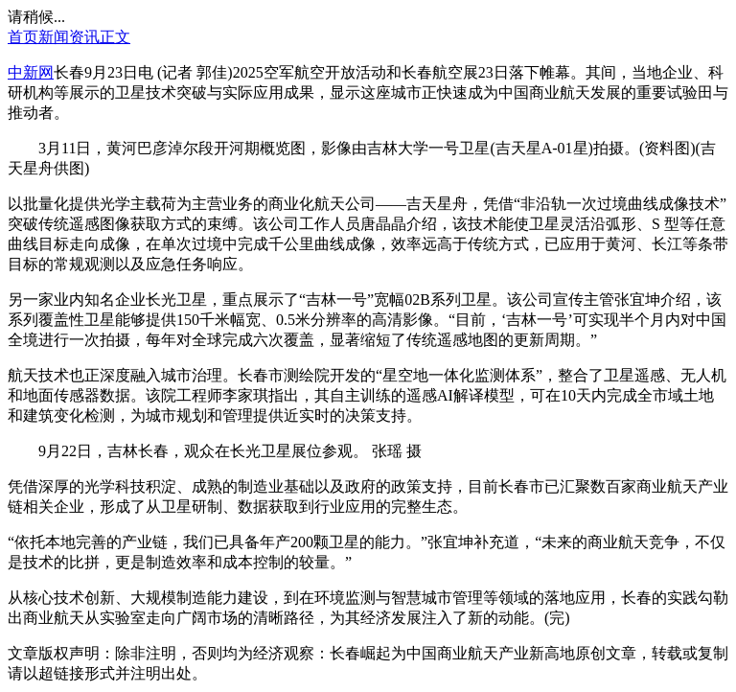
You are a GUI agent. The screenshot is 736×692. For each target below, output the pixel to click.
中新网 (31, 72)
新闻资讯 (69, 37)
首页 (23, 37)
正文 (115, 37)
